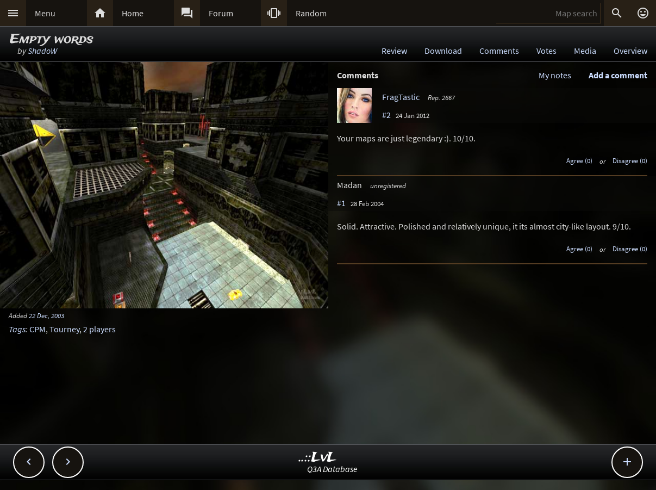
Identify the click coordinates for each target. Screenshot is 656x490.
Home (132, 13)
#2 (386, 114)
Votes (546, 50)
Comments (499, 50)
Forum (221, 13)
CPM (37, 329)
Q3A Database (332, 468)
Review (394, 50)
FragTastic (401, 96)
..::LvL (317, 457)
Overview (630, 50)
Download (443, 50)
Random (311, 13)
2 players (99, 329)
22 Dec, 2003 (46, 315)
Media (585, 50)
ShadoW (42, 50)
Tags (17, 329)
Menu (45, 13)
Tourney (64, 329)
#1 (341, 202)
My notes (555, 75)
